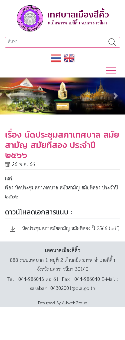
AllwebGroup (74, 303)
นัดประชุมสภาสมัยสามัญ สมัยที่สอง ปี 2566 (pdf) (64, 228)
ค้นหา (112, 42)
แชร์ (8, 179)
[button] (9, 96)
